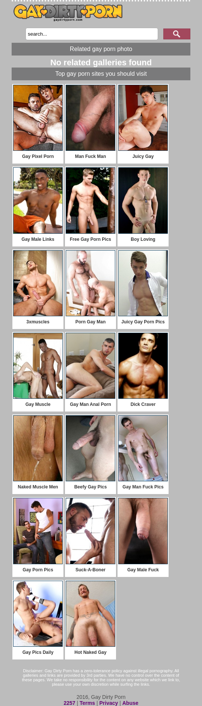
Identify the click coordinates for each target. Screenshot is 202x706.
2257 (69, 703)
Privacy (108, 703)
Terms (87, 703)
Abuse (130, 703)
